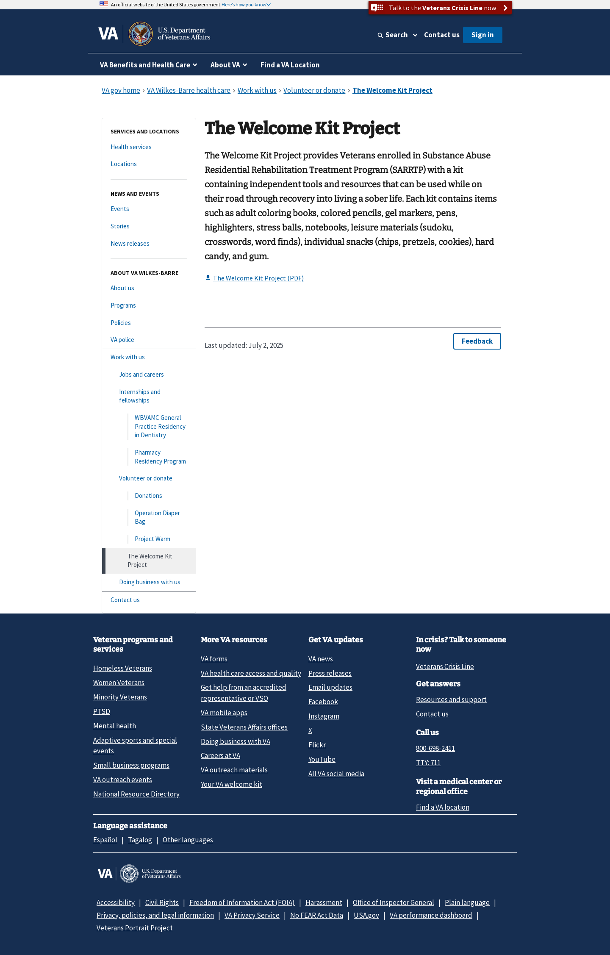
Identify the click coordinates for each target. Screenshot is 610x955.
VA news (320, 659)
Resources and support (451, 699)
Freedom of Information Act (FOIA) (242, 902)
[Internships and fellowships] (149, 396)
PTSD (101, 711)
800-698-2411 (435, 748)
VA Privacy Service (252, 915)
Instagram (323, 716)
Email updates (330, 687)
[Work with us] (149, 357)
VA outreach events (122, 779)
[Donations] (149, 496)
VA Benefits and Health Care (145, 64)
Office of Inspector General (393, 902)
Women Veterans (118, 682)
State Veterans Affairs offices (244, 727)
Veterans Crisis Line (445, 666)
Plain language (467, 902)
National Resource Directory (136, 794)
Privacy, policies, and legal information (155, 915)
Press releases (330, 673)
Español (105, 839)
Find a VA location (442, 807)
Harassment (323, 902)
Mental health (114, 725)
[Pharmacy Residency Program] (149, 457)
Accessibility (116, 902)
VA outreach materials (234, 770)
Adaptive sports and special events (135, 745)
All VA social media (336, 773)
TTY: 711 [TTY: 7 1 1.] (428, 762)
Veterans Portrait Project (135, 928)
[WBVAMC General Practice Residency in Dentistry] (149, 426)
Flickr (317, 745)
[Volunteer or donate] (149, 478)
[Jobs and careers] (149, 374)
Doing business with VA (235, 741)
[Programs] (149, 305)
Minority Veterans (120, 697)
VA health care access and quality (251, 673)
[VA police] (149, 340)
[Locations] (149, 164)
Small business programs (131, 765)
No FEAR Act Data (316, 915)
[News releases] (149, 244)
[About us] (149, 288)
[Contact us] (149, 600)
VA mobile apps (224, 712)
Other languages (188, 839)
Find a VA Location (290, 64)
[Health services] (149, 147)
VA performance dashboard (431, 915)
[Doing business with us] (149, 582)
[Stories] (149, 226)
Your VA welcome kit (231, 784)
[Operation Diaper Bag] (149, 517)
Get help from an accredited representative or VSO (243, 692)
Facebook (323, 701)
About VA (225, 64)
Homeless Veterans (122, 668)
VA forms (214, 659)
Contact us (442, 34)
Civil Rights (162, 902)
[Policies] (149, 323)
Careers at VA (220, 755)
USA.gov (366, 915)
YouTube (322, 759)
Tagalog (140, 839)
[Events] (149, 209)
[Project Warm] (149, 539)
